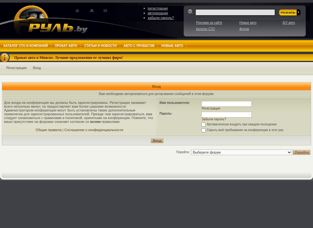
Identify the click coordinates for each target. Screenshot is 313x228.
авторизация (158, 13)
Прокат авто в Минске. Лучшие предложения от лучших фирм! (68, 57)
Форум (244, 29)
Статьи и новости (100, 46)
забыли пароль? (161, 18)
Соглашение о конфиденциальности (93, 130)
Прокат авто (66, 46)
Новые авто (247, 22)
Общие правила (49, 130)
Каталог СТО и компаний (25, 46)
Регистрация (16, 68)
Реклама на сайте (209, 22)
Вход (37, 68)
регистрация (158, 8)
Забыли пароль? (214, 119)
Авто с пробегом (139, 46)
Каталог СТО (205, 29)
